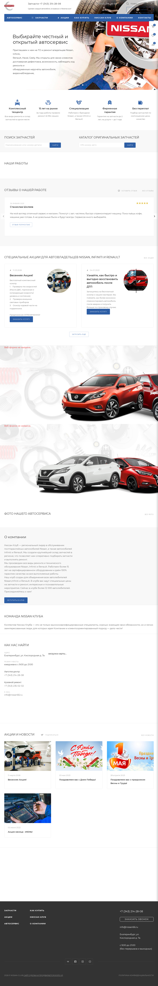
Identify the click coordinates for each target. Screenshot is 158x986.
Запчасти (10, 910)
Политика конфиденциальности (136, 975)
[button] (71, 85)
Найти (55, 145)
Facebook (75, 961)
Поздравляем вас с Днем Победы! (77, 779)
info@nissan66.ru (13, 694)
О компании (38, 923)
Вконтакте (68, 961)
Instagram (83, 961)
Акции (8, 917)
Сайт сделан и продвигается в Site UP (43, 975)
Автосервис (11, 923)
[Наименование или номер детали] (26, 145)
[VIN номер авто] (101, 145)
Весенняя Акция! (21, 275)
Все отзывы (148, 191)
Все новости (147, 735)
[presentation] (3, 216)
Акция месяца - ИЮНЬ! (20, 832)
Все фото (149, 514)
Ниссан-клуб (38, 917)
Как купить (37, 910)
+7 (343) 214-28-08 (50, 3)
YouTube (90, 961)
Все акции (149, 258)
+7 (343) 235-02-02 (14, 685)
